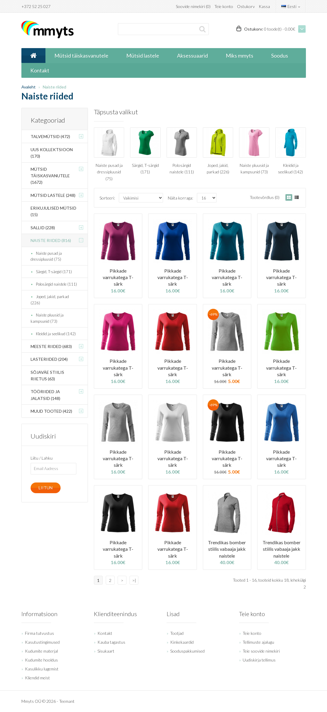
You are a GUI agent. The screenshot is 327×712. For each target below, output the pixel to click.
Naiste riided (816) (51, 240)
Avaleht (28, 86)
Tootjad (177, 633)
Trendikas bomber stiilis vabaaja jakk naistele (227, 548)
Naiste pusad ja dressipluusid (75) (46, 256)
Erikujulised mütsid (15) (53, 211)
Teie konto (223, 6)
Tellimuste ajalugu (258, 642)
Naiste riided (54, 86)
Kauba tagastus (111, 642)
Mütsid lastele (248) (53, 195)
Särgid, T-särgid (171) (54, 271)
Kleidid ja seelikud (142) (56, 333)
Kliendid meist (37, 677)
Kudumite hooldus (41, 659)
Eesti (290, 6)
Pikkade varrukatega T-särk (118, 277)
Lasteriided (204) (49, 359)
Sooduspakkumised (187, 651)
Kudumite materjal (41, 651)
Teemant (67, 701)
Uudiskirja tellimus (259, 659)
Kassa (264, 6)
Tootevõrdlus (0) (264, 197)
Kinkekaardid (182, 642)
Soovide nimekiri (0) (193, 6)
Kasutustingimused (42, 642)
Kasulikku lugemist (42, 668)
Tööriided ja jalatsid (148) (45, 395)
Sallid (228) (43, 227)
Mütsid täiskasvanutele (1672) (50, 176)
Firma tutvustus (39, 633)
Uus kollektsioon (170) (52, 153)
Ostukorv (246, 6)
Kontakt (104, 633)
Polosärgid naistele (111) (56, 284)
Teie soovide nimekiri (261, 651)
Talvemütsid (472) (50, 136)
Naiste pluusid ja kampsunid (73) (47, 318)
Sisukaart (105, 651)
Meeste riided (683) (51, 346)
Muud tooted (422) (51, 411)
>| (134, 580)
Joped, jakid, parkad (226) (50, 299)
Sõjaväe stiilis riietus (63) (47, 375)
